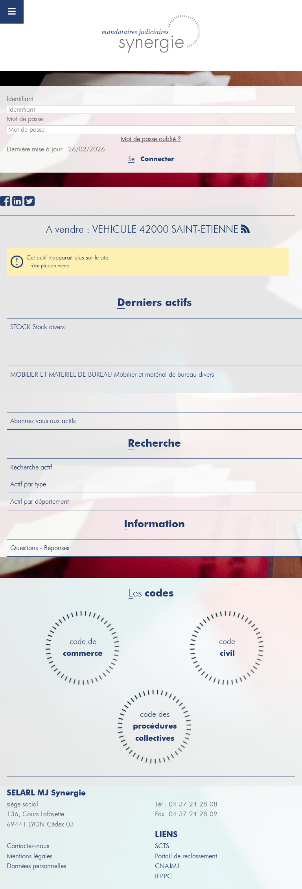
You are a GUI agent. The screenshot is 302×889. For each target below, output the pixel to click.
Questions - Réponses (39, 548)
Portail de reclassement (186, 856)
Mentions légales (29, 856)
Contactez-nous (28, 846)
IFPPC (163, 876)
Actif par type (28, 484)
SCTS (162, 846)
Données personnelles (36, 866)
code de (83, 648)
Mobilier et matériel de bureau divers (112, 374)
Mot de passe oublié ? (151, 139)
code (227, 648)
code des (155, 726)
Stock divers (37, 327)
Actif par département (39, 501)
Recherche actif (31, 467)
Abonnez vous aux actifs (43, 421)
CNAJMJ (167, 866)
